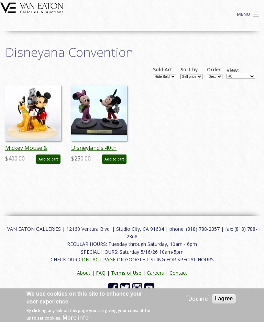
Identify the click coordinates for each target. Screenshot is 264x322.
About (83, 273)
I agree (224, 298)
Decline (198, 298)
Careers (155, 273)
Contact (178, 273)
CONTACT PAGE (97, 259)
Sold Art (162, 69)
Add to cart (48, 159)
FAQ (101, 273)
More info (76, 317)
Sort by (189, 69)
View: (233, 70)
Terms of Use (126, 273)
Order (214, 69)
